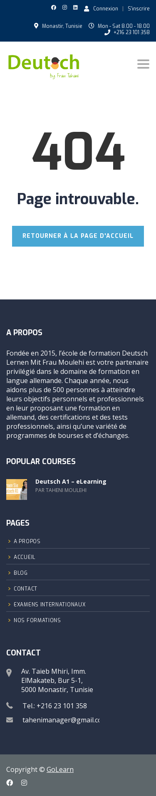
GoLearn (60, 769)
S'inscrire (139, 8)
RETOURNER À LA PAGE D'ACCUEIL (78, 236)
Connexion (101, 8)
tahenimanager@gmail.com (65, 719)
